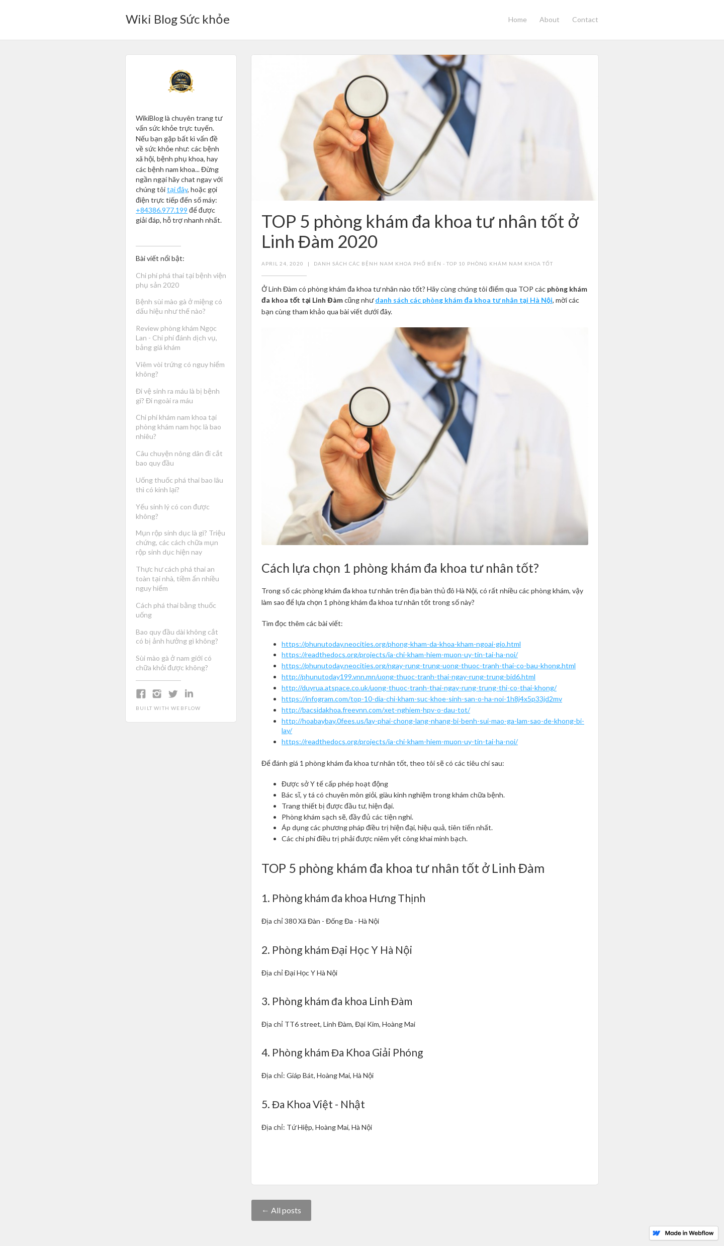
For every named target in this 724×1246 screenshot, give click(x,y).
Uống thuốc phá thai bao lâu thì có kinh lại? (179, 485)
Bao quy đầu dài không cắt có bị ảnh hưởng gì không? (177, 637)
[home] (178, 16)
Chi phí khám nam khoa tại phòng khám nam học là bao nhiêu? (178, 426)
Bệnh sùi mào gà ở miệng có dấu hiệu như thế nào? (179, 306)
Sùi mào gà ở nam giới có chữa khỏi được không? (174, 663)
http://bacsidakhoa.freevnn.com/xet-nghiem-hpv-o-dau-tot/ (376, 709)
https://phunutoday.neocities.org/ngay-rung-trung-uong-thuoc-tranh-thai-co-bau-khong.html (429, 665)
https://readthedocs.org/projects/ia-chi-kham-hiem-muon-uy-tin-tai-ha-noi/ (400, 654)
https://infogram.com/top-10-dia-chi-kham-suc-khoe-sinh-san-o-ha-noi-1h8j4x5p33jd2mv (422, 698)
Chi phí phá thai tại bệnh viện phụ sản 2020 (181, 280)
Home (517, 19)
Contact (585, 19)
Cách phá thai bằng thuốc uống (176, 610)
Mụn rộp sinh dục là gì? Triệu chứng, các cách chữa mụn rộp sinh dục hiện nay (180, 542)
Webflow (186, 708)
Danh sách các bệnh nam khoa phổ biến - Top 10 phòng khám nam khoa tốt (433, 263)
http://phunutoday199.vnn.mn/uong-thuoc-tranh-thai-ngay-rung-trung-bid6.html (408, 676)
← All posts (281, 1210)
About (549, 19)
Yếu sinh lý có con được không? (173, 511)
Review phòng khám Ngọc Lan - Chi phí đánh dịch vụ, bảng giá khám (176, 337)
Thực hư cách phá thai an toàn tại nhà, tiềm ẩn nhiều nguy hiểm (177, 578)
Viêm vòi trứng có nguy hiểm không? (180, 369)
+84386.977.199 (162, 210)
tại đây (177, 189)
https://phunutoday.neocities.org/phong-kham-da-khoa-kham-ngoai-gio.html (401, 644)
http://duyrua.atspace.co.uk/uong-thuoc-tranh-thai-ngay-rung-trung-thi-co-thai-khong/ (419, 687)
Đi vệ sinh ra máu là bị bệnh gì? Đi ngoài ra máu (178, 396)
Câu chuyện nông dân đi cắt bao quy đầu (179, 458)
